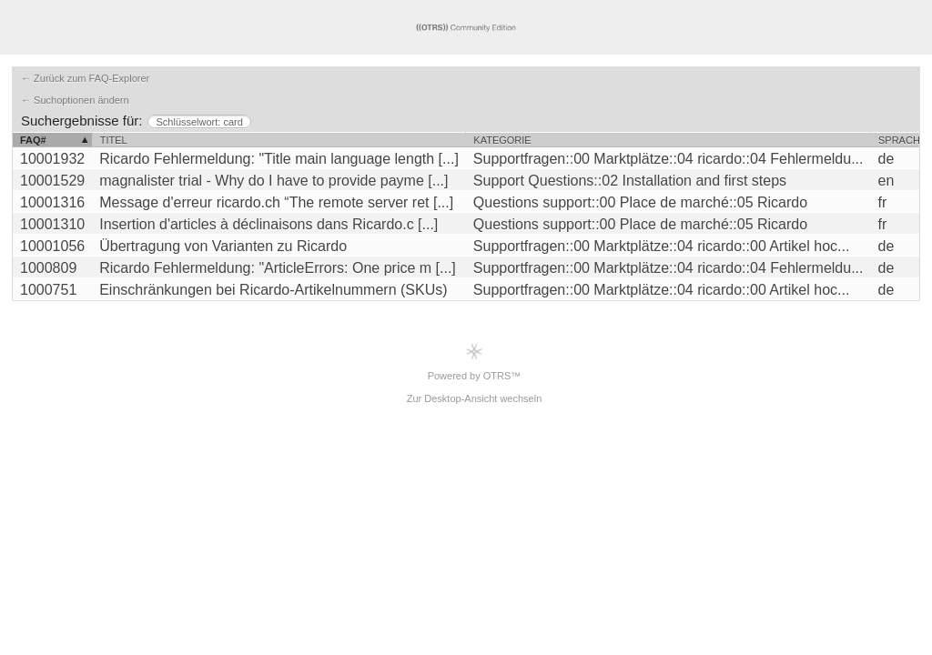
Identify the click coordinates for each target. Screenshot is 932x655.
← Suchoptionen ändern (75, 100)
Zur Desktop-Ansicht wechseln (474, 398)
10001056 (52, 246)
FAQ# (33, 140)
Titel (113, 140)
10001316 (52, 202)
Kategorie (502, 140)
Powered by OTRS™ (475, 361)
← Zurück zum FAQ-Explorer (85, 78)
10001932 (52, 158)
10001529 (52, 180)
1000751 (48, 289)
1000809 (48, 268)
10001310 (52, 224)
